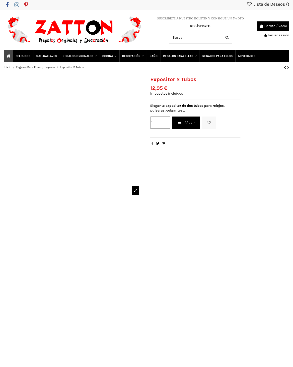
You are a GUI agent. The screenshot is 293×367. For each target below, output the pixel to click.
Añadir (186, 123)
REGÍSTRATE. (200, 26)
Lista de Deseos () (267, 4)
